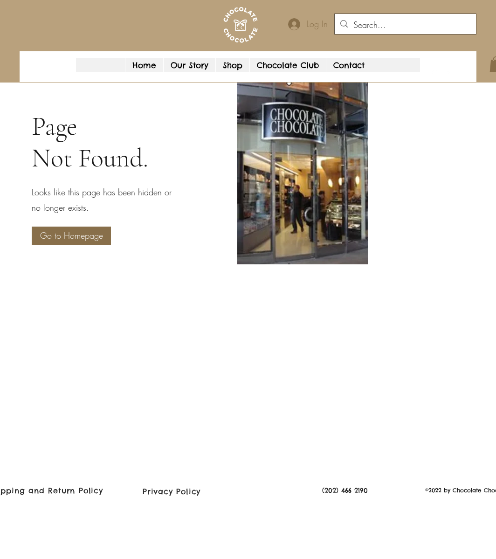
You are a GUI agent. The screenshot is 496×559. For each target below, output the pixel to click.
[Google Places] (434, 72)
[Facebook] (448, 72)
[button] (457, 72)
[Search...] (404, 25)
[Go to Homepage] (71, 236)
